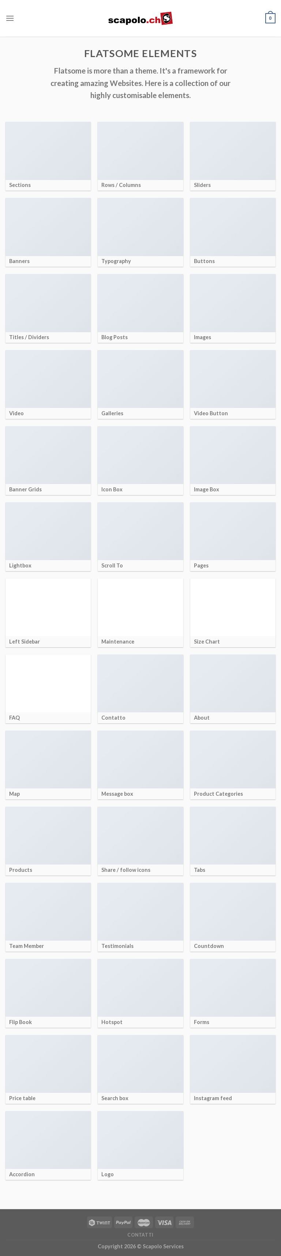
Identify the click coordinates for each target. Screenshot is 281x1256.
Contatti (140, 1235)
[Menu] (9, 18)
